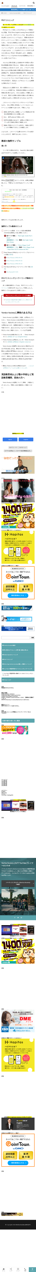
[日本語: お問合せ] (13, 342)
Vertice (3, 794)
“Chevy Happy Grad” (24, 245)
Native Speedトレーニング (11, 654)
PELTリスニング (28, 13)
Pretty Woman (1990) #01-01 (14, 257)
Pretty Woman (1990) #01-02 (14, 260)
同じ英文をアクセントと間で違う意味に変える (16, 650)
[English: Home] (22, 336)
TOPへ (32, 1269)
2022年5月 (4, 784)
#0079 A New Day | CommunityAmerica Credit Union (15, 699)
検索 (32, 637)
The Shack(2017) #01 (12, 272)
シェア (10, 1269)
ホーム (3, 1269)
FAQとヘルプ (7, 680)
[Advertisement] (18, 411)
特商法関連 (30, 6)
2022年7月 (4, 782)
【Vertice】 (14, 6)
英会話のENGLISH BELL (7, 688)
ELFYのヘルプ (23, 447)
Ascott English (5, 6)
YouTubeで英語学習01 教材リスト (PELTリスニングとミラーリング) (17, 674)
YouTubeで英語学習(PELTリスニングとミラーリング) (18, 668)
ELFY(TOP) (22, 6)
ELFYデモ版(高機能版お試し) (23, 450)
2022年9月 (4, 781)
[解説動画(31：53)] (12, 240)
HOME (5, 13)
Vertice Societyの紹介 (15, 13)
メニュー (18, 1269)
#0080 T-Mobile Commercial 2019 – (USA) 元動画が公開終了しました (17, 698)
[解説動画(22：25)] (12, 247)
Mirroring (4, 792)
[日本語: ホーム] (12, 336)
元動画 (11, 254)
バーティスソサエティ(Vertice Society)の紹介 (18, 883)
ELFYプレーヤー (13, 447)
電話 (25, 1269)
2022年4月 (4, 785)
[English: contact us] (25, 342)
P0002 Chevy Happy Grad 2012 (9, 696)
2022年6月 (4, 783)
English (3, 791)
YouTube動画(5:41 (28, 24)
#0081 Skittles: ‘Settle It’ (7, 694)
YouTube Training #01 (7, 795)
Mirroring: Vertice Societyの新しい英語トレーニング (18, 664)
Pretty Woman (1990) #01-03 (14, 263)
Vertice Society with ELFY (23, 1224)
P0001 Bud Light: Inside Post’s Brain (10, 695)
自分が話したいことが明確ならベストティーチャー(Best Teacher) (16, 712)
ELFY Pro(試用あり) (10, 450)
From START (10, 180)
